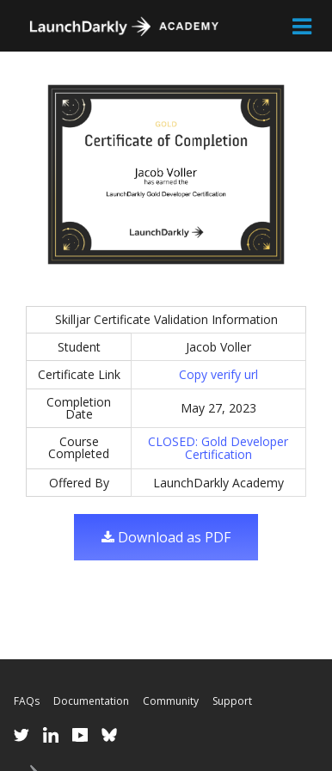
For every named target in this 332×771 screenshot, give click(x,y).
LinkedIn (50, 735)
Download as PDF (166, 537)
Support (232, 701)
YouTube (80, 735)
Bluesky (109, 735)
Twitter (21, 735)
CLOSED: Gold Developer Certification (218, 448)
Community (171, 701)
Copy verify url (218, 374)
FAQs (27, 701)
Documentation (91, 701)
